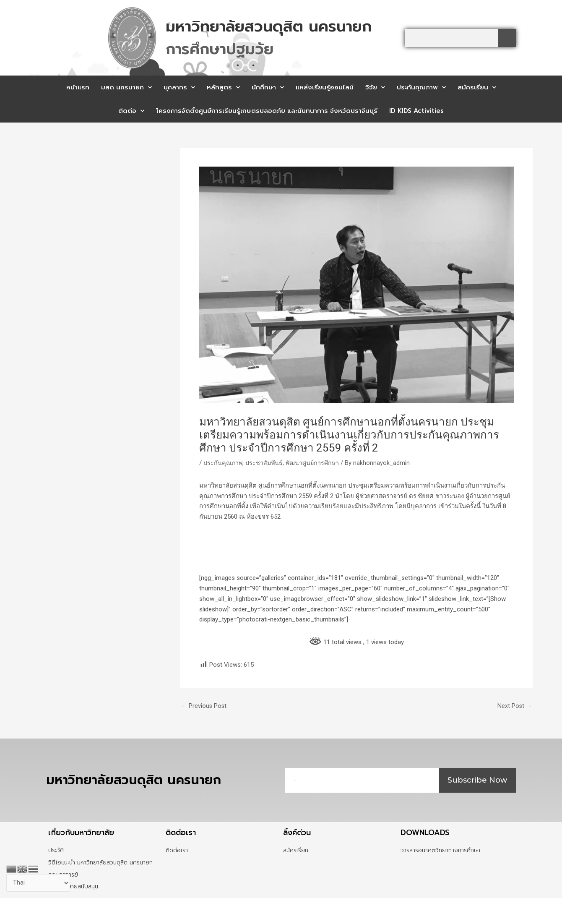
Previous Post (204, 706)
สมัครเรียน (477, 87)
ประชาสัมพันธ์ (266, 463)
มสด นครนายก (126, 87)
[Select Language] (38, 882)
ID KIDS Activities (416, 110)
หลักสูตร (223, 87)
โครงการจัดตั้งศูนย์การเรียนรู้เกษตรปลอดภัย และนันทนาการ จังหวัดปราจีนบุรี (266, 110)
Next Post (514, 706)
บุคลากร (179, 87)
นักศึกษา (268, 87)
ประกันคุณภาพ (421, 87)
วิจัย (375, 87)
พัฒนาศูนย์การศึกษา (316, 463)
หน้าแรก (77, 87)
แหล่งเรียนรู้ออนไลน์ (325, 87)
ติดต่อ (131, 110)
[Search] (507, 38)
